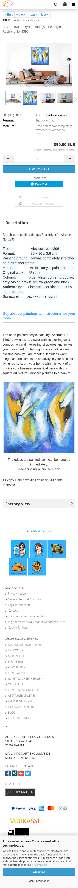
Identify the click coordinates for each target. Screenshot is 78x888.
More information (39, 881)
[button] (74, 99)
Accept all (39, 871)
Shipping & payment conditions (27, 616)
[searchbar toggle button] (55, 4)
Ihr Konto (15, 650)
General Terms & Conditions (25, 599)
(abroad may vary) (58, 115)
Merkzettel (16, 656)
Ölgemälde (16, 684)
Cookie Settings (17, 627)
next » (33, 14)
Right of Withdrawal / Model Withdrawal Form (36, 622)
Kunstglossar (18, 718)
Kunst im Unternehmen (25, 679)
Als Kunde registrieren (25, 645)
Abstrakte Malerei (21, 696)
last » (45, 14)
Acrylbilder (16, 667)
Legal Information (19, 605)
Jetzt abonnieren (20, 792)
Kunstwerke (17, 673)
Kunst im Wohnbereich (25, 690)
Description (16, 222)
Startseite (15, 662)
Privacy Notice (40, 864)
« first (8, 14)
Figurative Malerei (21, 707)
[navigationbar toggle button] (73, 4)
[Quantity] (39, 159)
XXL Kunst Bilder (20, 701)
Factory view (17, 503)
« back (20, 14)
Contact (13, 610)
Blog (11, 713)
